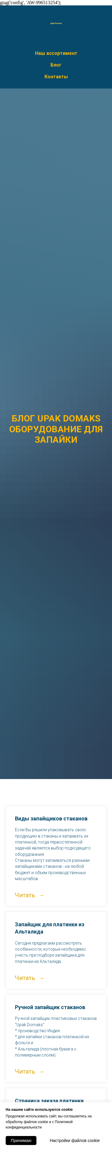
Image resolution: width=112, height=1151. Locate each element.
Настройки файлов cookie (75, 1140)
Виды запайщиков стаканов (51, 818)
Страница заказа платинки (49, 1101)
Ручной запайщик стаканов (50, 1007)
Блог (56, 65)
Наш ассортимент (56, 53)
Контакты (56, 76)
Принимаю (21, 1140)
